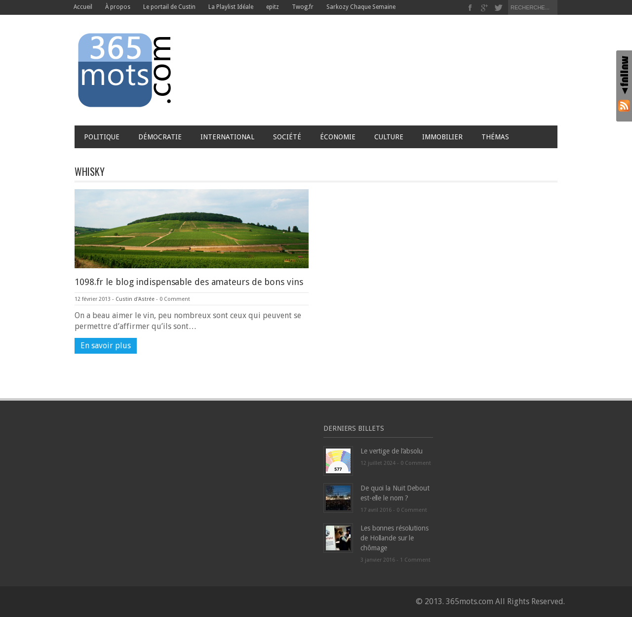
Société (287, 137)
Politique (101, 137)
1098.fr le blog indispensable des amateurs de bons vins (189, 282)
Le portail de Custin (169, 6)
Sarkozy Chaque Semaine (360, 6)
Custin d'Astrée (135, 299)
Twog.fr (303, 6)
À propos (117, 6)
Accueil (83, 6)
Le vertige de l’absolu (391, 451)
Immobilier (442, 137)
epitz (272, 6)
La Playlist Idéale (230, 6)
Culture (388, 137)
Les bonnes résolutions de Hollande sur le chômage (394, 538)
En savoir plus (105, 345)
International (227, 137)
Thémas (497, 137)
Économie (338, 137)
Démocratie (160, 137)
